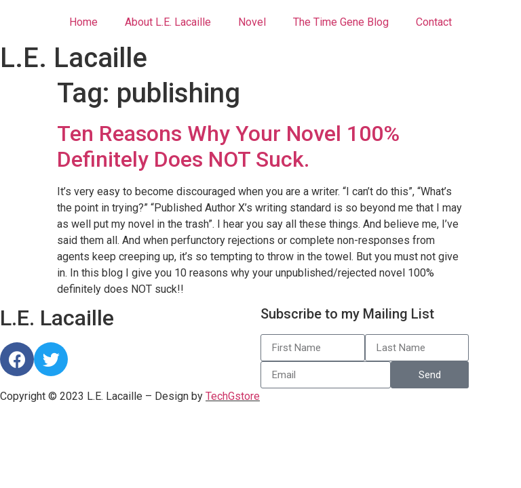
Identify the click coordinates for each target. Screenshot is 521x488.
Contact (434, 22)
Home (83, 22)
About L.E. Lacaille (168, 22)
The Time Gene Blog (341, 22)
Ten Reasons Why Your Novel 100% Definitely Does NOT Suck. (228, 146)
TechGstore (233, 396)
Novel (252, 22)
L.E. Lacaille (73, 58)
